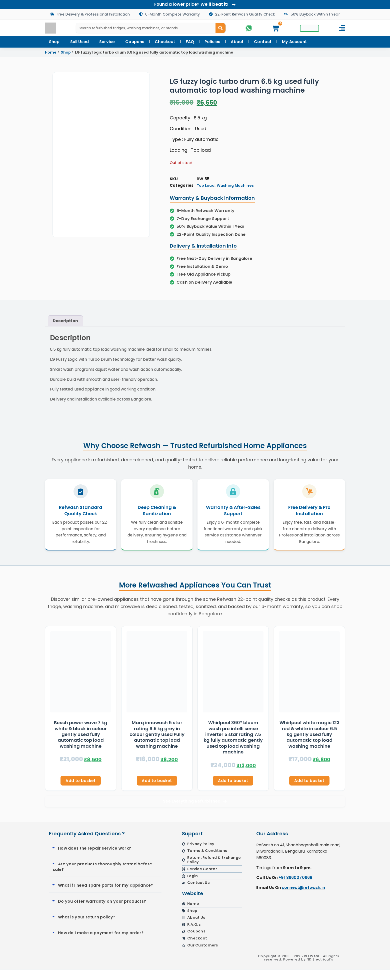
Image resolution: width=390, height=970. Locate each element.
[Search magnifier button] (220, 28)
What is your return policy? (87, 918)
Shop (66, 52)
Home (51, 52)
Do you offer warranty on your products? (102, 902)
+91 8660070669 (295, 879)
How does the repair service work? (94, 849)
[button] (105, 849)
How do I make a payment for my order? (101, 934)
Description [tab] (65, 321)
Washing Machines (235, 185)
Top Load (205, 185)
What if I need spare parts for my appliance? (105, 886)
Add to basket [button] (81, 781)
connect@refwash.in (303, 888)
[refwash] (298, 925)
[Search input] (145, 28)
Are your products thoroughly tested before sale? (102, 867)
